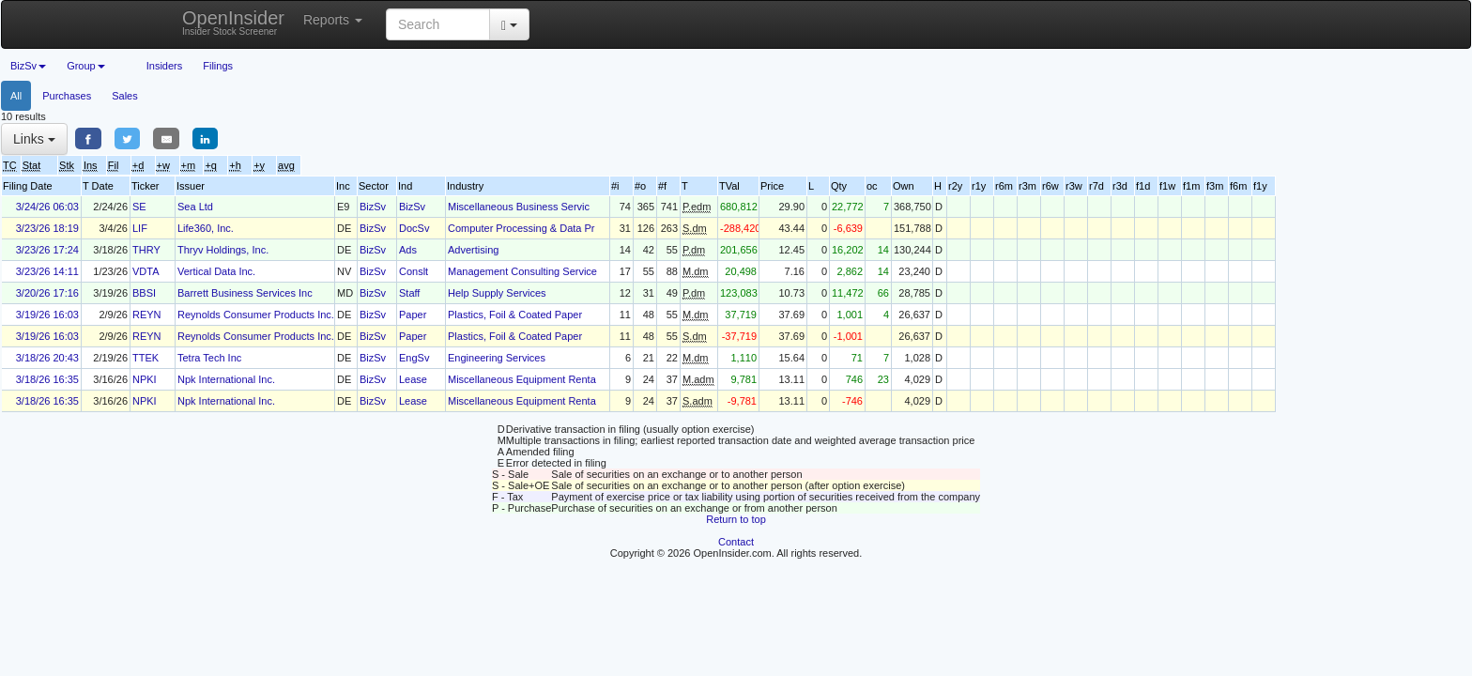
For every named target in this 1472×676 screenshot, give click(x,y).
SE (139, 206)
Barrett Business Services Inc (245, 293)
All (16, 95)
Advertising (473, 249)
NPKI (144, 379)
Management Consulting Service (522, 271)
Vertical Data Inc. (216, 271)
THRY (146, 249)
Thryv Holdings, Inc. (222, 249)
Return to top (736, 519)
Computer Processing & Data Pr (521, 228)
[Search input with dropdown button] (438, 24)
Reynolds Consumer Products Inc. (255, 314)
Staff (409, 293)
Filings (218, 65)
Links (34, 138)
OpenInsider (233, 22)
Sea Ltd (195, 206)
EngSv (414, 357)
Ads (408, 249)
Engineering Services (496, 357)
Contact (736, 541)
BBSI (144, 293)
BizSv (373, 206)
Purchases (66, 95)
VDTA (146, 271)
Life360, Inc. (205, 228)
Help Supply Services (497, 293)
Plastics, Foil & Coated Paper (515, 314)
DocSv (414, 228)
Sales (125, 95)
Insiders (164, 65)
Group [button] (86, 65)
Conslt (413, 271)
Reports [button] (332, 19)
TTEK (145, 357)
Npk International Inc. (226, 379)
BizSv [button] (28, 65)
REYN (146, 314)
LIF (139, 228)
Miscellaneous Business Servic (519, 206)
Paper (412, 314)
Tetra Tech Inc (209, 357)
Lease (413, 379)
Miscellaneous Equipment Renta (522, 379)
